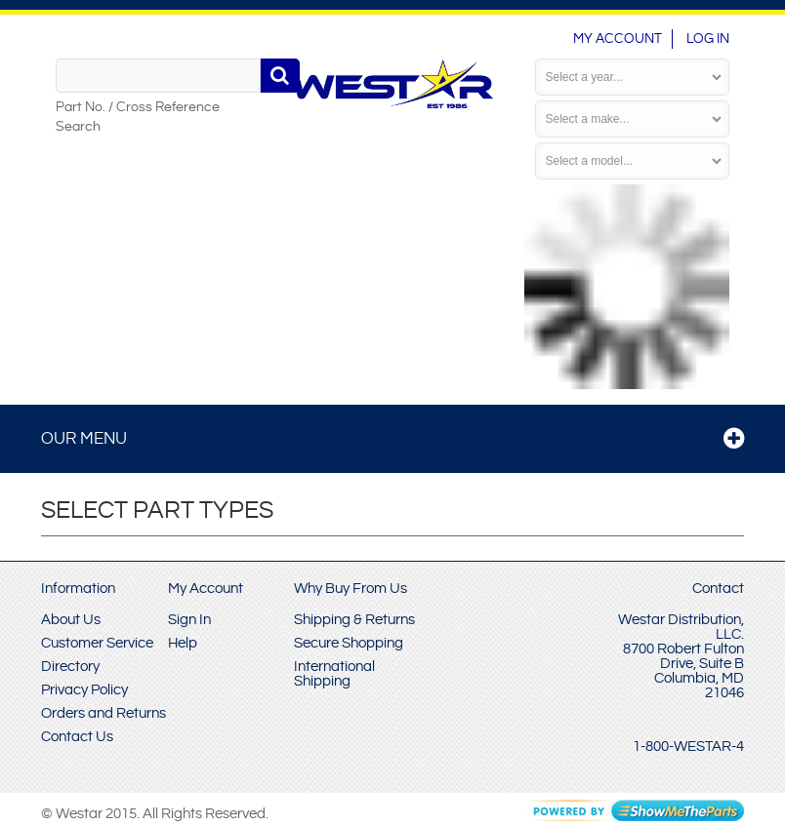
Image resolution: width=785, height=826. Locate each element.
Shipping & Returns (354, 619)
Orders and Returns (103, 713)
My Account (617, 39)
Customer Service (97, 643)
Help (182, 643)
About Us (71, 619)
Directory (70, 666)
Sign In (189, 619)
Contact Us (77, 736)
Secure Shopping (348, 643)
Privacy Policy (84, 690)
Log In (707, 39)
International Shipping (334, 673)
